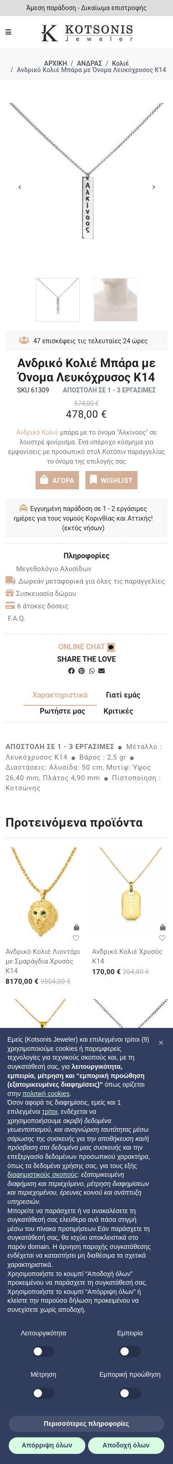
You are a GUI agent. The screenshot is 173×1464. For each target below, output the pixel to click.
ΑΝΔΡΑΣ (89, 63)
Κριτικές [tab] (118, 711)
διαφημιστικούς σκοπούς (42, 1174)
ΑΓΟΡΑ (57, 479)
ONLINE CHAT (86, 646)
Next (153, 187)
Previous (19, 187)
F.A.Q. (17, 618)
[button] (161, 1042)
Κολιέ (120, 63)
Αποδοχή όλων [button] (125, 1445)
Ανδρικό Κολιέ (38, 432)
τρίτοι (49, 1111)
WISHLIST (110, 479)
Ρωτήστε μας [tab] (62, 711)
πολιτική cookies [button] (46, 1093)
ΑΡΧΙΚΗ (55, 63)
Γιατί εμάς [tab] (123, 695)
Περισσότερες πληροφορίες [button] (86, 1423)
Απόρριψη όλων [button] (47, 1445)
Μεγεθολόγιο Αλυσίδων (48, 569)
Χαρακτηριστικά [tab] (60, 695)
